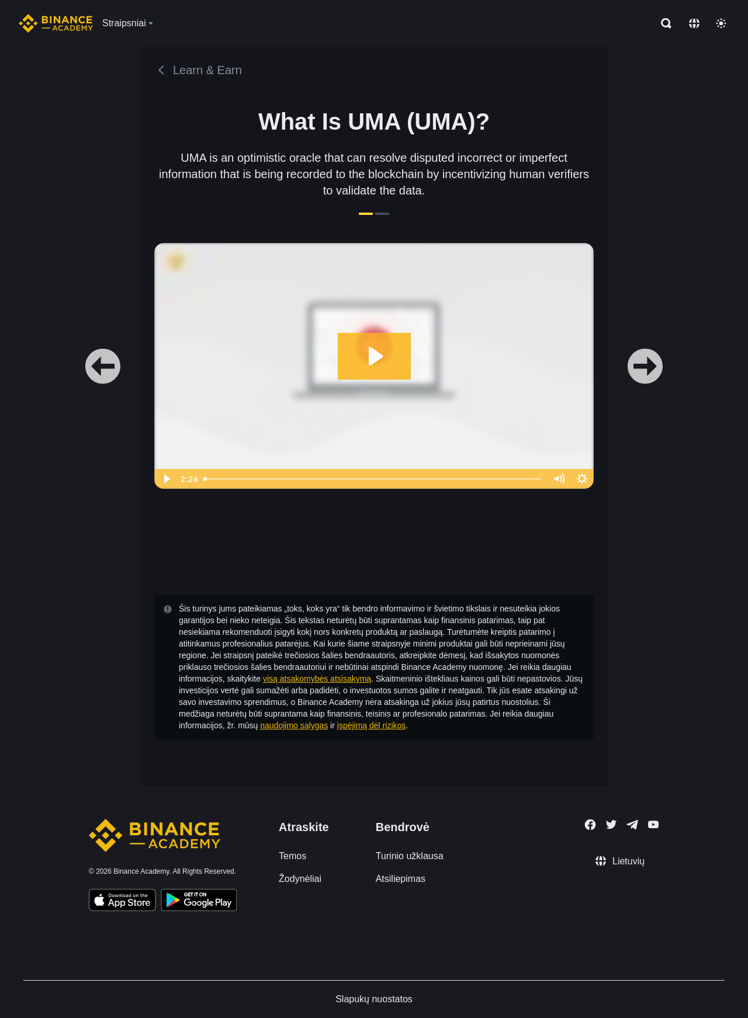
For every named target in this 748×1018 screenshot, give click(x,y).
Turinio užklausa (410, 856)
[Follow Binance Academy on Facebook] (590, 825)
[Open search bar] (662, 23)
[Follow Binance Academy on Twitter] (611, 824)
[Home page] (56, 23)
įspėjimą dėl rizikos (371, 725)
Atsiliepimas (400, 879)
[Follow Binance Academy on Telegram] (632, 824)
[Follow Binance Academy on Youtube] (653, 824)
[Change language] (694, 23)
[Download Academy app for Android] (199, 902)
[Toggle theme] (721, 23)
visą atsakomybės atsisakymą (317, 678)
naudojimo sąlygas (294, 725)
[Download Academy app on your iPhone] (122, 902)
